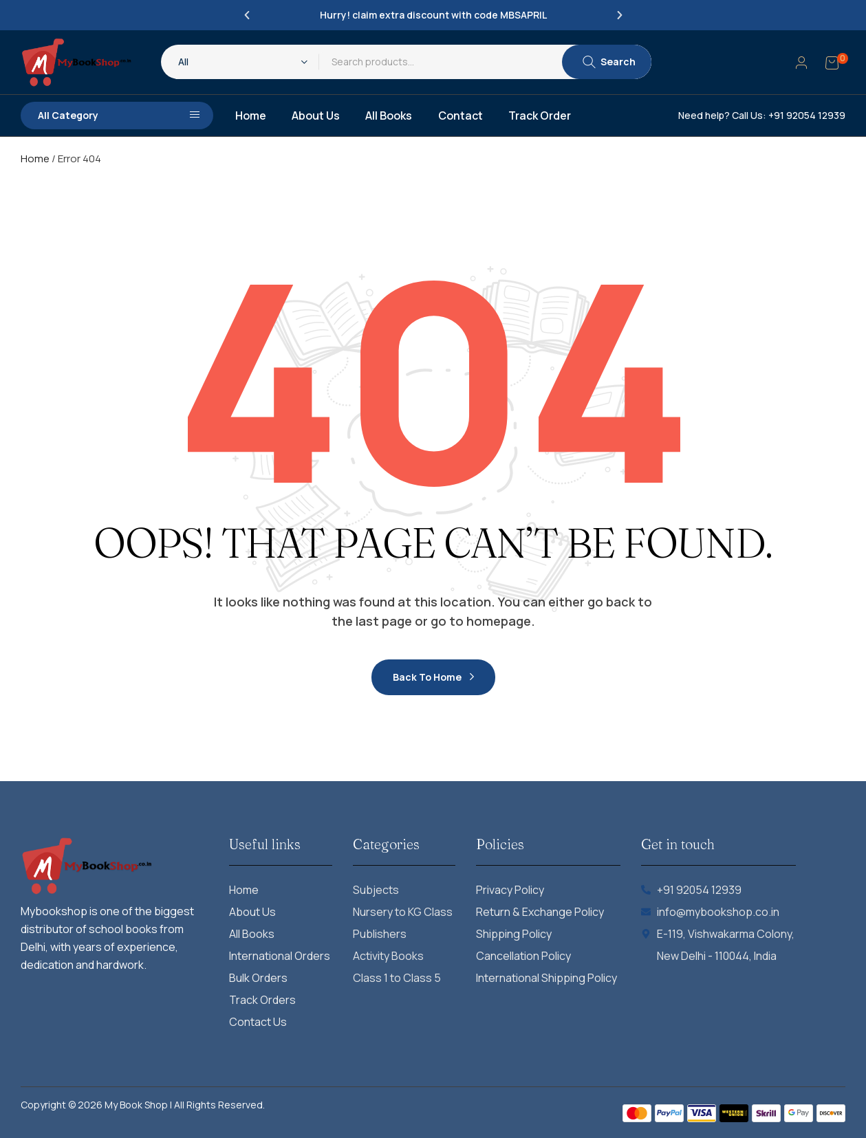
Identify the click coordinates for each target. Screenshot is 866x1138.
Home (35, 158)
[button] (247, 15)
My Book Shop (136, 1104)
